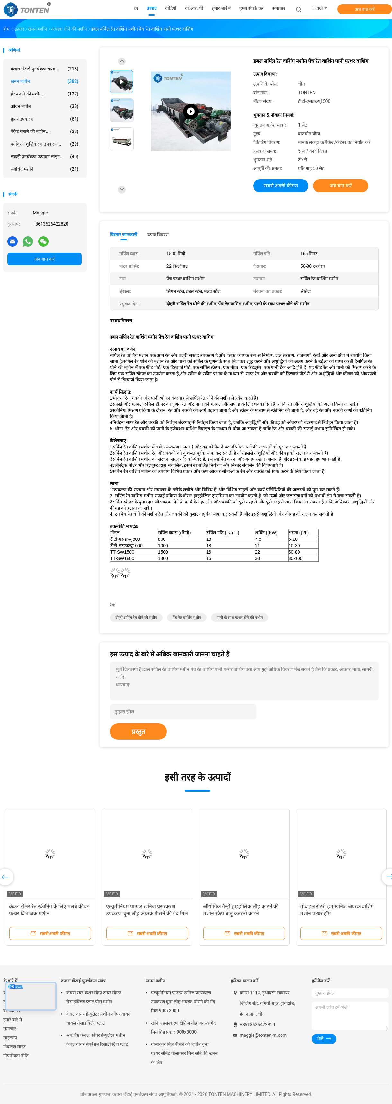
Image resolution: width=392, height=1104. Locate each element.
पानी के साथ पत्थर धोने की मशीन (240, 617)
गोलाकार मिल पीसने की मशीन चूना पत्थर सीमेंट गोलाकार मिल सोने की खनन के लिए (184, 1053)
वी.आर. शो (12, 1010)
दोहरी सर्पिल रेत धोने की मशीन (136, 617)
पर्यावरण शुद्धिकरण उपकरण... (44, 144)
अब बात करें (365, 9)
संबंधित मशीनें (44, 169)
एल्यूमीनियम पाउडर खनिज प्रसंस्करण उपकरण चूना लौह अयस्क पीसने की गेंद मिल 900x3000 (147, 913)
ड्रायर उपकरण (44, 119)
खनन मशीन (44, 81)
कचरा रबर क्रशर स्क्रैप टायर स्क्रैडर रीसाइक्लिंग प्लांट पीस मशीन (93, 997)
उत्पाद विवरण (158, 234)
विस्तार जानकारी (124, 234)
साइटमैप (10, 1037)
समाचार (9, 1028)
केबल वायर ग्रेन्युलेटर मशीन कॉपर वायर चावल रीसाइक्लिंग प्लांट (98, 1018)
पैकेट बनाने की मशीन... (44, 131)
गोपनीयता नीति (16, 1055)
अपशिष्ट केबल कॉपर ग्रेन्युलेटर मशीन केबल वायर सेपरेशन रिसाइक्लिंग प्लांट (97, 1040)
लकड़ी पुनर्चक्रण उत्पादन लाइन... (44, 156)
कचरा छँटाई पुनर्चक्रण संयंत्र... (44, 69)
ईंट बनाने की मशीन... (44, 94)
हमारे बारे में (12, 1019)
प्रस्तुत (138, 732)
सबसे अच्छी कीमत (281, 186)
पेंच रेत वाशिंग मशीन (187, 617)
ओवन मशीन (44, 106)
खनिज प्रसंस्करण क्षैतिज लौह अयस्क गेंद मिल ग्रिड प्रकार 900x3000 (183, 1027)
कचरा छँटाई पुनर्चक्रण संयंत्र (83, 980)
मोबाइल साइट (14, 1046)
